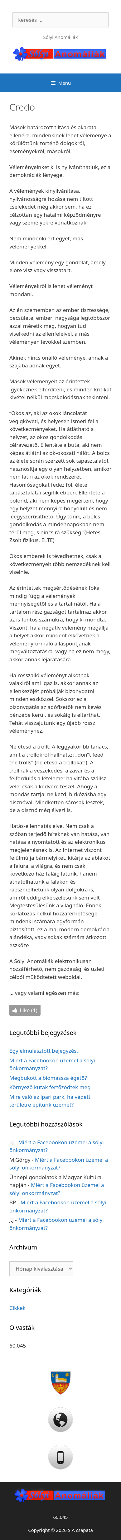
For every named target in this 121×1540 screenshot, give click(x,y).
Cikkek (17, 1307)
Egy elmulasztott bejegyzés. (43, 1050)
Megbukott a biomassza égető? (48, 1077)
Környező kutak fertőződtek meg (49, 1087)
